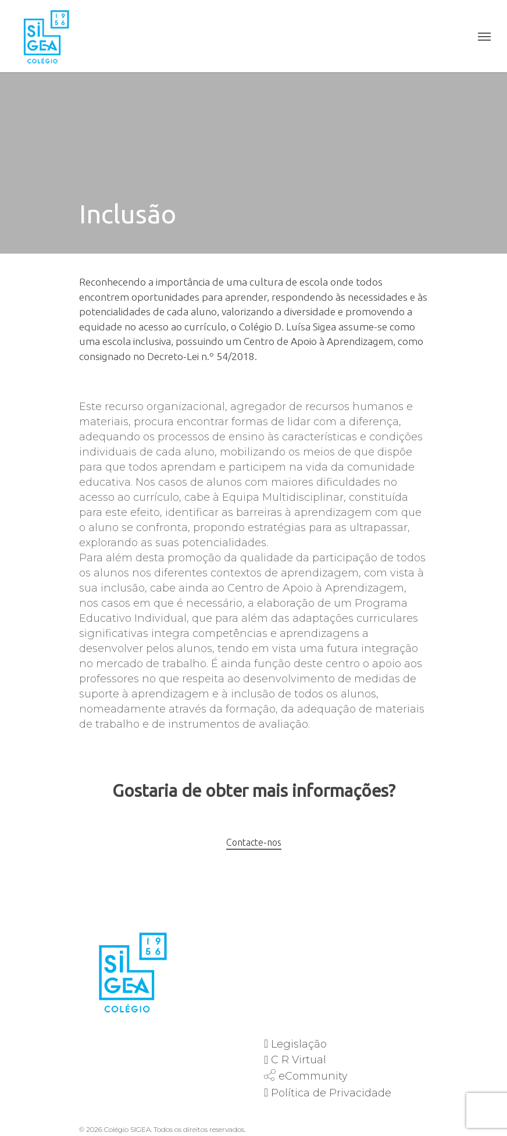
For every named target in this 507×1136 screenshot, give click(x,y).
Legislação (299, 1044)
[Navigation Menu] (484, 36)
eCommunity (313, 1076)
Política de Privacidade (331, 1093)
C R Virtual (298, 1059)
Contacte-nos (253, 842)
